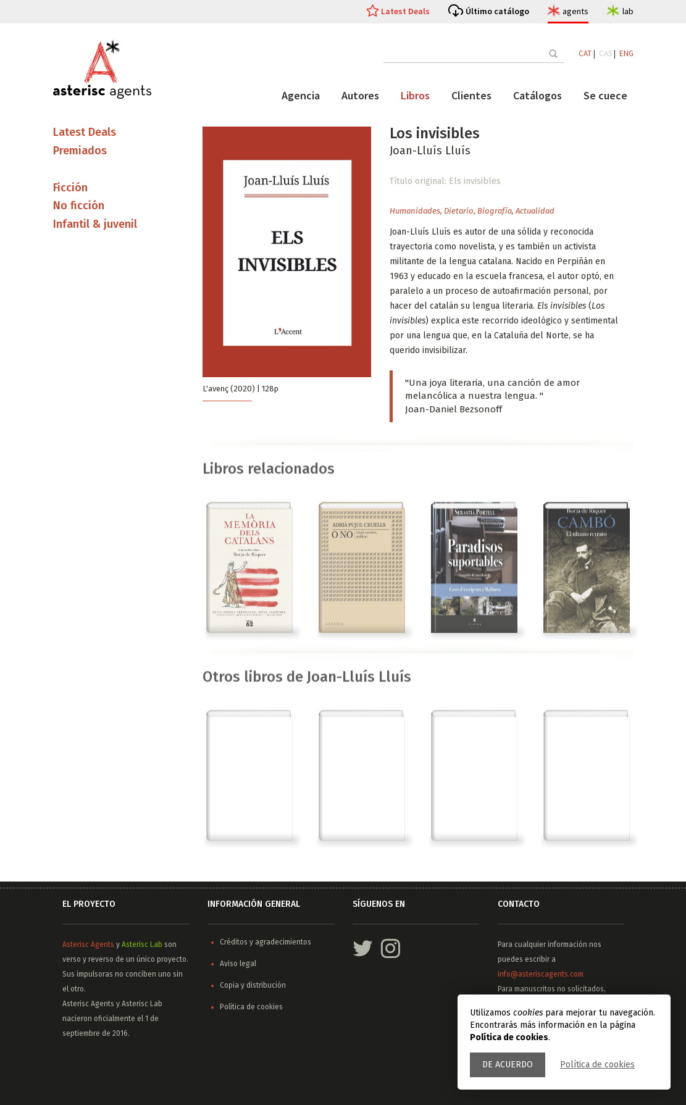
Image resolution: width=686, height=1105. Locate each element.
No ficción (78, 205)
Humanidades (415, 210)
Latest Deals (405, 11)
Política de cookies (597, 1064)
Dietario (459, 210)
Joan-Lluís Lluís (430, 150)
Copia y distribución (253, 985)
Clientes (471, 95)
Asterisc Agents (88, 944)
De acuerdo (507, 1064)
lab (628, 11)
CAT (585, 53)
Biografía (494, 210)
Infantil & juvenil (95, 224)
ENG (626, 53)
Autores (360, 95)
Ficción (70, 187)
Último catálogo (497, 11)
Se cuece (605, 95)
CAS (605, 53)
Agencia (301, 95)
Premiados (80, 150)
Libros (415, 95)
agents (575, 11)
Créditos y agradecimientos (265, 942)
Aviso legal (238, 963)
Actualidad (535, 210)
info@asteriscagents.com (541, 974)
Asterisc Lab (142, 944)
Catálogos (537, 95)
